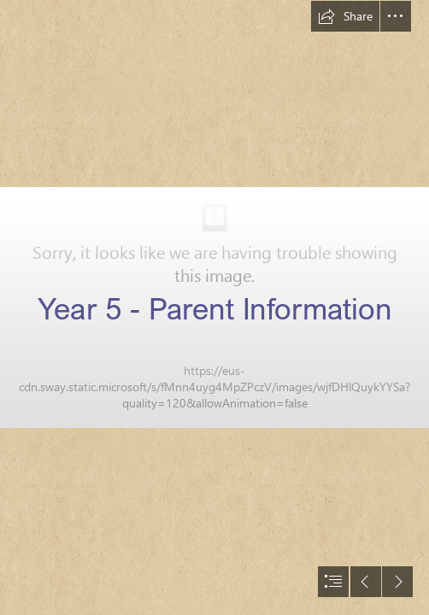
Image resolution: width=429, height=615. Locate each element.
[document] (214, 307)
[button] (345, 16)
